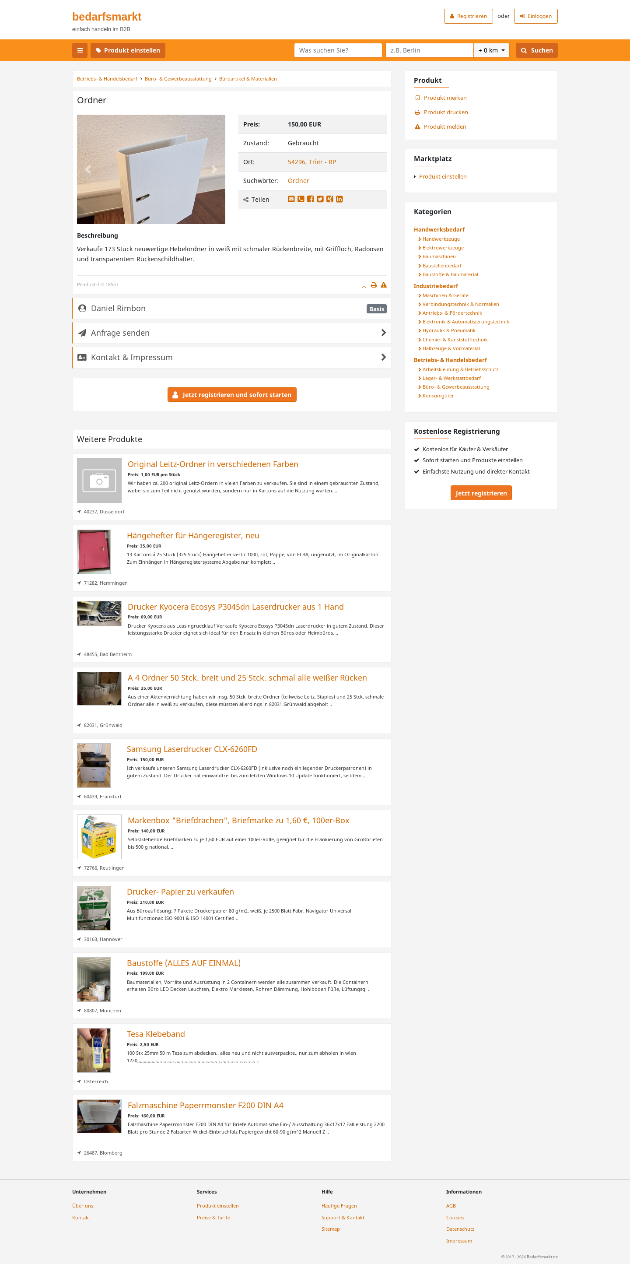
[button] (88, 169)
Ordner (298, 180)
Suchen (537, 50)
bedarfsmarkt (106, 17)
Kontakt (81, 1217)
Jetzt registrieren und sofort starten (231, 394)
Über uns (82, 1205)
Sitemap (331, 1228)
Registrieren (468, 16)
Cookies (455, 1217)
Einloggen (536, 16)
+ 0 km (489, 50)
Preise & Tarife (213, 1217)
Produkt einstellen (128, 50)
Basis (377, 309)
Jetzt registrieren (481, 493)
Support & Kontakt (343, 1217)
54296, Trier (306, 162)
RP (332, 162)
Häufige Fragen (339, 1205)
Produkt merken (440, 98)
